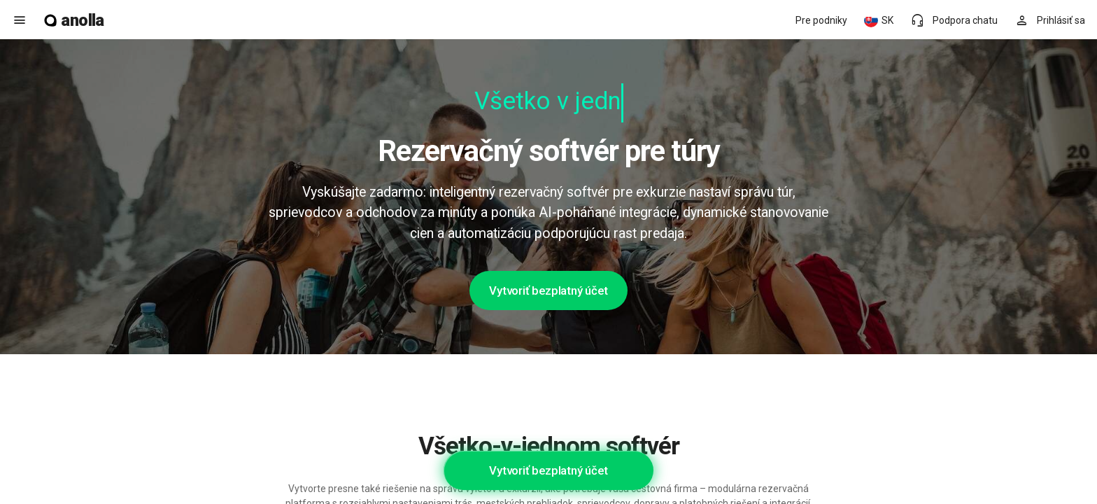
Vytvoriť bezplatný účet (548, 291)
